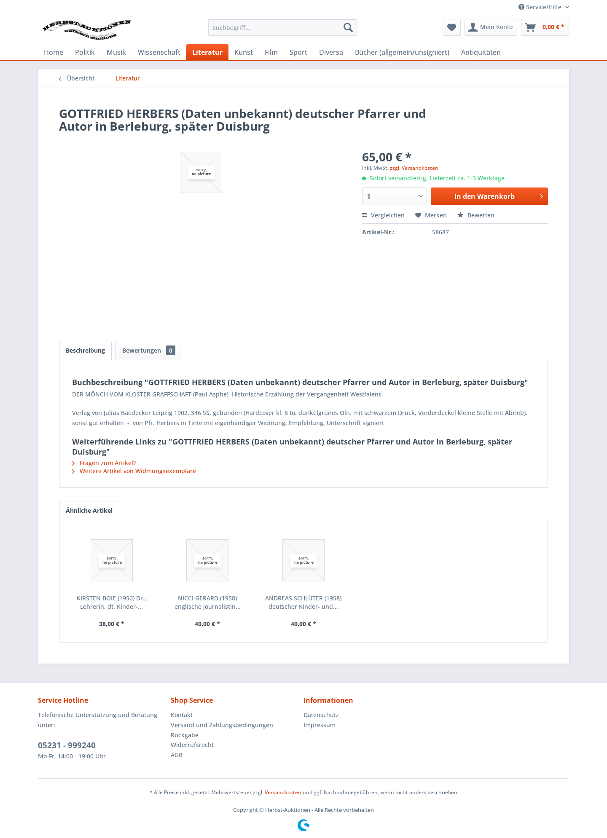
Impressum (320, 725)
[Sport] (298, 52)
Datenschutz (321, 715)
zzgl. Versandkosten (414, 167)
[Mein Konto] (491, 27)
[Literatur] (207, 52)
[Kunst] (243, 52)
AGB (177, 755)
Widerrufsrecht (192, 745)
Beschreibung (85, 350)
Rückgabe (185, 735)
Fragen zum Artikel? (104, 463)
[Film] (271, 52)
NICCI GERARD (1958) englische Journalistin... (208, 602)
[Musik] (116, 52)
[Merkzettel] (452, 27)
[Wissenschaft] (159, 52)
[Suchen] (348, 27)
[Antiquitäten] (481, 52)
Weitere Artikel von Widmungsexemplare (134, 471)
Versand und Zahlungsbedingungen (222, 725)
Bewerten (475, 215)
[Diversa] (331, 52)
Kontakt (182, 715)
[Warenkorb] (545, 27)
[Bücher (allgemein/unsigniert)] (402, 52)
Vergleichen (383, 215)
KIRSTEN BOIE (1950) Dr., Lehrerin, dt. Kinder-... (111, 602)
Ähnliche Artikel (89, 510)
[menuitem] (282, 27)
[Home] (53, 52)
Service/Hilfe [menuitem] (540, 7)
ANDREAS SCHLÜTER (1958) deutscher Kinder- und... (303, 602)
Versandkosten (283, 792)
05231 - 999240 (67, 745)
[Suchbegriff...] (282, 27)
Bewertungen (148, 350)
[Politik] (85, 52)
